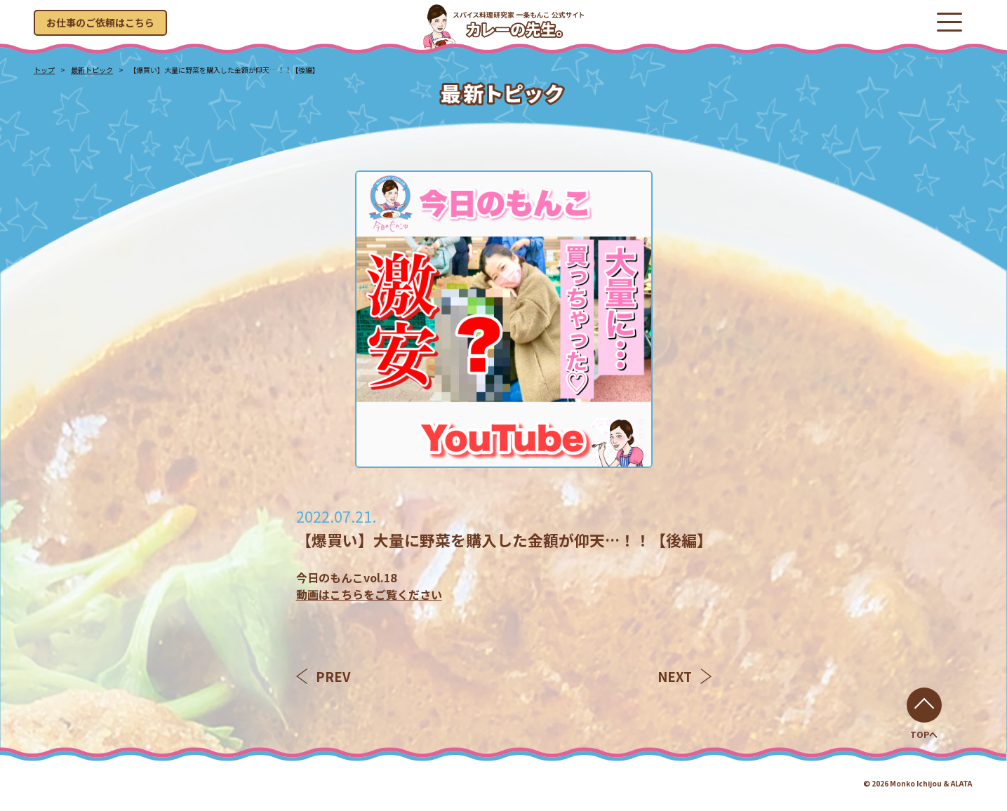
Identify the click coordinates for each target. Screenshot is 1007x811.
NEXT (685, 676)
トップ (44, 70)
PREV (323, 676)
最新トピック (92, 70)
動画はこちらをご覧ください (369, 594)
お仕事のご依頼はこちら (100, 22)
